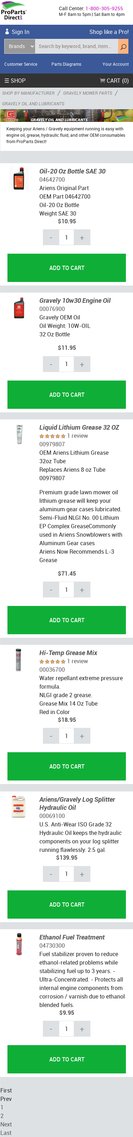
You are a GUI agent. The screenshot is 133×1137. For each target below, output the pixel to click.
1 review (77, 436)
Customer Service (20, 64)
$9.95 (66, 1013)
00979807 (52, 444)
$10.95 (67, 221)
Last (5, 1133)
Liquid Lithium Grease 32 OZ (79, 427)
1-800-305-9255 (104, 8)
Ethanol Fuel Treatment (72, 937)
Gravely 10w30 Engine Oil (75, 300)
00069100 (52, 816)
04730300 (52, 945)
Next (6, 1124)
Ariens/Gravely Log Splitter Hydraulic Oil (77, 803)
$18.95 (67, 720)
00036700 (52, 669)
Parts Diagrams (66, 64)
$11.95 (67, 348)
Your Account (115, 64)
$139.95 (66, 857)
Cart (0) (114, 80)
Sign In (20, 32)
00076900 (52, 309)
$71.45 (67, 573)
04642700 (52, 179)
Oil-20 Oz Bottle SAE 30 (72, 171)
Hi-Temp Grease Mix (68, 652)
